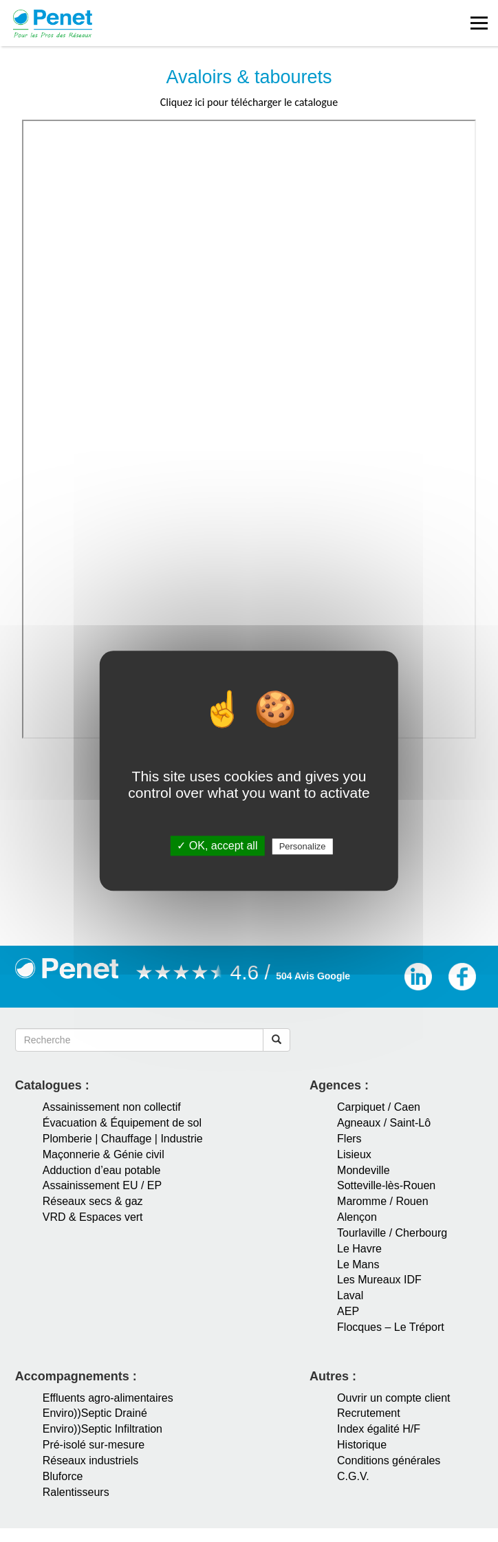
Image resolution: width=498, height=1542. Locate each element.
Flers (349, 1138)
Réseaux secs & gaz (93, 1201)
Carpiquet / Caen (378, 1107)
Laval (350, 1295)
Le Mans (358, 1264)
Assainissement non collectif (112, 1107)
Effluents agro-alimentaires (108, 1398)
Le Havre (359, 1249)
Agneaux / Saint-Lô (384, 1123)
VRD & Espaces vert (93, 1217)
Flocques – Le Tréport (390, 1327)
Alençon (357, 1217)
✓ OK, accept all (217, 846)
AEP (348, 1311)
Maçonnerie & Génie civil (103, 1154)
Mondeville (363, 1170)
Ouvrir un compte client (394, 1398)
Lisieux (354, 1154)
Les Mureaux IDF (379, 1279)
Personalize (302, 847)
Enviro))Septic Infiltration (102, 1429)
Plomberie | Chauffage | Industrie (123, 1138)
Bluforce (63, 1476)
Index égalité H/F (378, 1429)
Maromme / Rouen (383, 1201)
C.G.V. (353, 1476)
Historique (362, 1445)
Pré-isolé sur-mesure (93, 1445)
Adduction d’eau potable (102, 1170)
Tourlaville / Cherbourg (392, 1233)
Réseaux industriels (91, 1460)
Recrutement (368, 1413)
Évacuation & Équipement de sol (122, 1123)
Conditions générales (388, 1460)
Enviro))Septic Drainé (95, 1413)
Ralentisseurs (76, 1492)
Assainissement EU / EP (102, 1185)
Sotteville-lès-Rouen (386, 1185)
